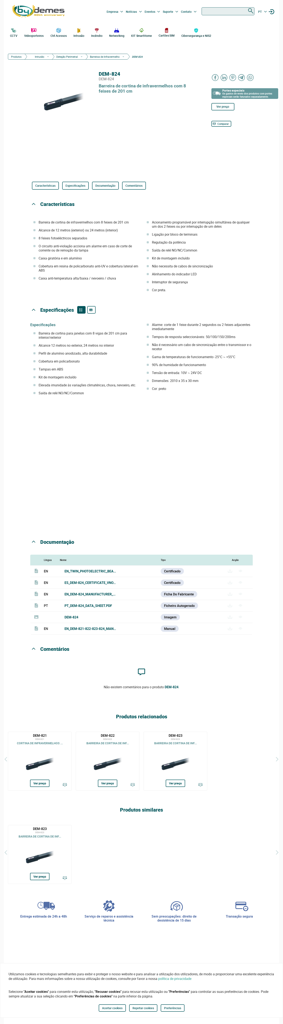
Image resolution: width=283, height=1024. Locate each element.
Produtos (16, 56)
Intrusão (78, 32)
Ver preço (222, 107)
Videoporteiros (34, 32)
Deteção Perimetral (67, 56)
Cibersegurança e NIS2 (196, 32)
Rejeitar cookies (143, 1008)
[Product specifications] (91, 310)
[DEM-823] (175, 761)
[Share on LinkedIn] (224, 77)
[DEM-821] (40, 761)
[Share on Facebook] (215, 77)
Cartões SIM (166, 32)
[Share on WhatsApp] (250, 77)
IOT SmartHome (141, 32)
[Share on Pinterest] (233, 77)
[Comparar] (221, 124)
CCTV (14, 32)
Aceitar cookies (112, 1008)
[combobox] (228, 11)
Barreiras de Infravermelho (105, 56)
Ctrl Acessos (59, 32)
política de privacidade (174, 978)
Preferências (172, 1008)
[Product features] (81, 310)
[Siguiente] (277, 759)
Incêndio (96, 32)
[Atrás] (6, 759)
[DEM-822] (108, 761)
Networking (116, 32)
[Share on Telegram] (241, 77)
